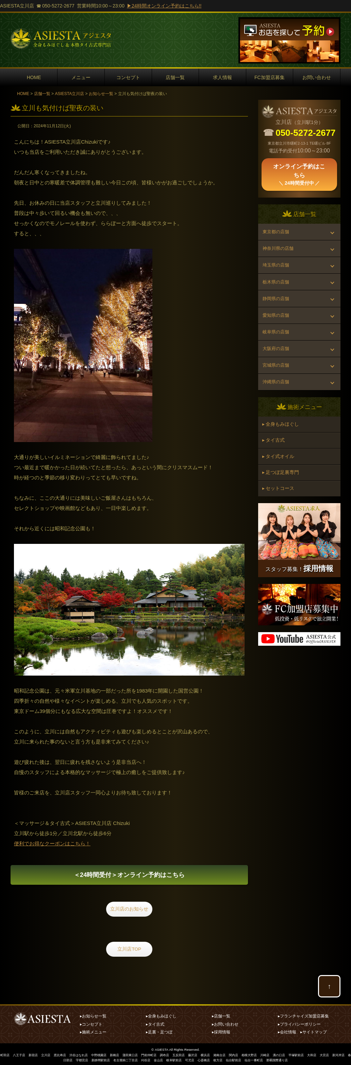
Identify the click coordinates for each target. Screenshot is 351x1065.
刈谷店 (158, 1059)
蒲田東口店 (141, 1054)
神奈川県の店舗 (279, 252)
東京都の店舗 (277, 233)
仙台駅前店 (253, 1059)
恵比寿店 (65, 1054)
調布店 (179, 1054)
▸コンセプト (91, 1023)
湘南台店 (238, 1054)
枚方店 (237, 1059)
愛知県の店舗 (277, 330)
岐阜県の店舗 (277, 349)
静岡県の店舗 (277, 310)
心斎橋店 (221, 1059)
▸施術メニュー (93, 1031)
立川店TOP (129, 951)
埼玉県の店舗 (277, 272)
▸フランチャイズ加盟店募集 (303, 1015)
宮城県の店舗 (277, 388)
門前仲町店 (161, 1054)
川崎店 (288, 1054)
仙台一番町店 (276, 1059)
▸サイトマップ (313, 1031)
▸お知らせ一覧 (93, 1015)
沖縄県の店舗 (277, 407)
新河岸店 (55, 1059)
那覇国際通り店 (301, 1059)
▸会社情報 (287, 1031)
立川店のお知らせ (129, 912)
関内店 (254, 1054)
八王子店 (21, 1054)
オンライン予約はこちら (129, 876)
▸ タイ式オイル (279, 488)
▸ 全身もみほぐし (281, 452)
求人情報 (222, 77)
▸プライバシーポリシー (299, 1023)
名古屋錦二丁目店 (136, 1059)
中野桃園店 (107, 1054)
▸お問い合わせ (225, 1023)
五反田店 (194, 1054)
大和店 (339, 1054)
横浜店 (223, 1054)
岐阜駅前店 (189, 1059)
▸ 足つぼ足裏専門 (281, 506)
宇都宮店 (89, 1059)
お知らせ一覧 (101, 93)
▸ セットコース (279, 524)
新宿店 (36, 1054)
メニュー (80, 77)
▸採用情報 (221, 1031)
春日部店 (72, 1059)
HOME (34, 77)
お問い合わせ (316, 77)
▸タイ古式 (155, 1023)
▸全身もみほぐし (161, 1015)
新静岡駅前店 (109, 1059)
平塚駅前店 (321, 1054)
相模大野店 (270, 1054)
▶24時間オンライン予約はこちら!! (164, 5)
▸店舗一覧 (221, 1015)
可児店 (206, 1059)
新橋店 (124, 1054)
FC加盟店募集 (269, 77)
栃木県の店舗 (277, 291)
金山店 (172, 1059)
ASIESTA (162, 1049)
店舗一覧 (175, 77)
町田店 (5, 1054)
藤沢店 (209, 1054)
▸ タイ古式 (274, 470)
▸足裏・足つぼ (159, 1031)
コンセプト (128, 77)
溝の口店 (303, 1054)
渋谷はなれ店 (85, 1054)
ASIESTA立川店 (69, 93)
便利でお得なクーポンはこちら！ (52, 843)
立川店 (50, 1054)
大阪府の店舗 (277, 368)
